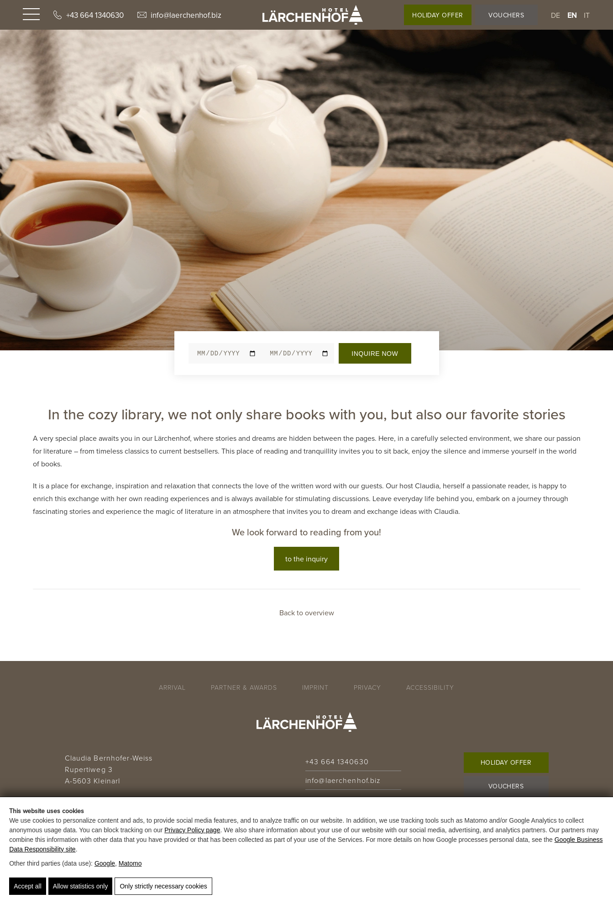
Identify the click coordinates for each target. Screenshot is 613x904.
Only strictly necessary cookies (163, 886)
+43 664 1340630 (88, 15)
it (587, 15)
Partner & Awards (244, 687)
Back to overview (306, 613)
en (572, 15)
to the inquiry (306, 559)
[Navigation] (31, 15)
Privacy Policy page (192, 830)
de (556, 15)
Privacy (367, 687)
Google (104, 863)
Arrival (172, 687)
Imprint (315, 687)
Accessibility (430, 687)
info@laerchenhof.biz (179, 15)
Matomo (130, 863)
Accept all (28, 886)
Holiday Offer (437, 15)
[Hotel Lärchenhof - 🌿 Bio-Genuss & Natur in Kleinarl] (312, 15)
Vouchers (506, 15)
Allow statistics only (80, 886)
